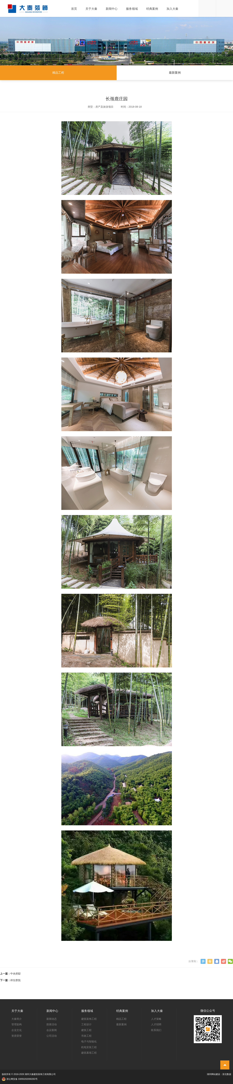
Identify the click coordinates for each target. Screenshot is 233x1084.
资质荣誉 (16, 1035)
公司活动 (51, 1035)
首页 (74, 8)
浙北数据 (226, 1074)
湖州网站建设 (213, 1074)
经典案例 (152, 8)
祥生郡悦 (15, 980)
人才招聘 (156, 1024)
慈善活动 (51, 1024)
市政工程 (86, 1035)
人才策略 (156, 1018)
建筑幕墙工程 (89, 1052)
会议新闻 (51, 1030)
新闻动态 (51, 1018)
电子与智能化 (89, 1041)
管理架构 (16, 1024)
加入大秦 (172, 8)
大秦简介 (16, 1018)
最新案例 (175, 72)
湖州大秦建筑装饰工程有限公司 (40, 1074)
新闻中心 (112, 8)
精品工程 (58, 72)
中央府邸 (15, 973)
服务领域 (132, 8)
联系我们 (156, 1030)
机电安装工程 (89, 1047)
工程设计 (86, 1024)
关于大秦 (91, 8)
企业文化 (16, 1030)
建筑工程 (86, 1030)
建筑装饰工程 (89, 1018)
